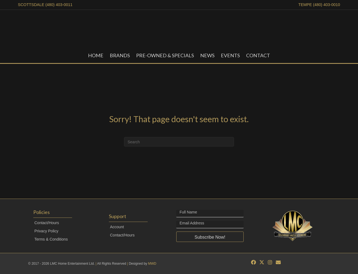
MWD (152, 264)
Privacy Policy (46, 231)
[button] (210, 237)
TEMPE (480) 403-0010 (319, 4)
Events (230, 55)
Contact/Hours (46, 223)
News (207, 55)
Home (95, 55)
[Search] (179, 142)
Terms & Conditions (51, 239)
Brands (120, 55)
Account (117, 227)
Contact (258, 55)
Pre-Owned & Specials (165, 55)
